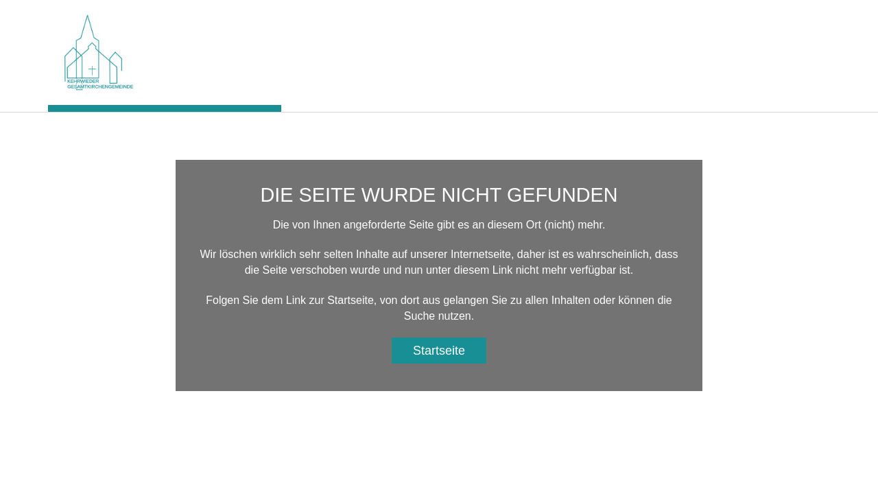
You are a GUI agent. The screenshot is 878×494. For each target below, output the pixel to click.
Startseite (439, 350)
